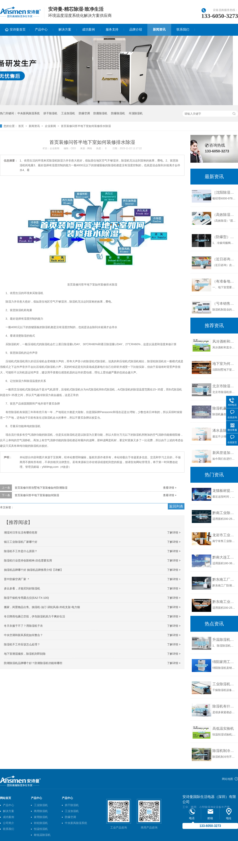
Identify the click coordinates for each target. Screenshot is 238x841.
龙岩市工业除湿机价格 (224, 535)
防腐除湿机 (100, 113)
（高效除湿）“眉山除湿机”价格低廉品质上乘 (224, 215)
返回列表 (176, 506)
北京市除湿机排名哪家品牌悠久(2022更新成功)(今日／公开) (224, 386)
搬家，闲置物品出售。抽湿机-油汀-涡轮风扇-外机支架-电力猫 (42, 607)
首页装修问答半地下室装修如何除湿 (37, 495)
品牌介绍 (135, 29)
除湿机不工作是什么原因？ (20, 551)
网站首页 (5, 798)
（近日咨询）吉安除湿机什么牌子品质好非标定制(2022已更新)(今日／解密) (224, 259)
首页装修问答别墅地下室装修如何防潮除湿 (41, 487)
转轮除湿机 (41, 823)
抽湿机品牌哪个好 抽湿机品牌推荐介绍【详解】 (33, 569)
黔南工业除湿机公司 (224, 513)
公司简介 (8, 823)
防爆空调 (84, 113)
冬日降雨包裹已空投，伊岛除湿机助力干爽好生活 (34, 616)
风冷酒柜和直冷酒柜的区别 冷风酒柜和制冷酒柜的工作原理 (224, 341)
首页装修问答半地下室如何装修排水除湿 (86, 126)
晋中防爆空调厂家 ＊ (17, 579)
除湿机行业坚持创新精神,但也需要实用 (28, 560)
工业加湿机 (68, 113)
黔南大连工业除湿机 (224, 557)
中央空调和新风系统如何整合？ (23, 635)
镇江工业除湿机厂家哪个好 (20, 541)
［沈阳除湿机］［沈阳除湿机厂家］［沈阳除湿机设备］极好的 (224, 192)
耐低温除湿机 (42, 834)
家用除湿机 (41, 817)
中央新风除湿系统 (28, 113)
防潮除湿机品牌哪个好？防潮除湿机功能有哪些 (33, 663)
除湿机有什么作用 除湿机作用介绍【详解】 (224, 706)
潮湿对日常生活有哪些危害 (20, 532)
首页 (21, 126)
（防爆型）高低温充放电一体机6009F (224, 237)
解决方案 (65, 29)
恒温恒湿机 (41, 828)
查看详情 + (170, 487)
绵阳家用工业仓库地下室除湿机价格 (224, 662)
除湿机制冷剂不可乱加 (224, 751)
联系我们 (183, 29)
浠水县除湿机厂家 (224, 431)
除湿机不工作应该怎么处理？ (22, 644)
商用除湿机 (41, 811)
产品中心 (41, 29)
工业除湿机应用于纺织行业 (224, 684)
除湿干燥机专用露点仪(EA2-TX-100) (26, 597)
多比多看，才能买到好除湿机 (22, 588)
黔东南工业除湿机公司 (224, 602)
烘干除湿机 (50, 113)
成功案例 (88, 29)
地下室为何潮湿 (224, 364)
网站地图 (227, 778)
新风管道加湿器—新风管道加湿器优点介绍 (224, 453)
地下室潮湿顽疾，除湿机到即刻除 (25, 653)
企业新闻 (50, 126)
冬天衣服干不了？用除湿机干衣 (23, 625)
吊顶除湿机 (136, 113)
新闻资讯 (159, 29)
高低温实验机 (223, 728)
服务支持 (112, 29)
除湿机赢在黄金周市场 (224, 408)
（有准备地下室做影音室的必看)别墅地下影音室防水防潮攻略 (224, 281)
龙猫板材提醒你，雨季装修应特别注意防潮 (224, 491)
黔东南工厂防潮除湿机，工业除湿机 (224, 579)
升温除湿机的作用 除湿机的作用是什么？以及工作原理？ (224, 640)
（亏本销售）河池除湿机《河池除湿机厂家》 (224, 304)
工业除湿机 (41, 805)
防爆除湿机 (118, 113)
